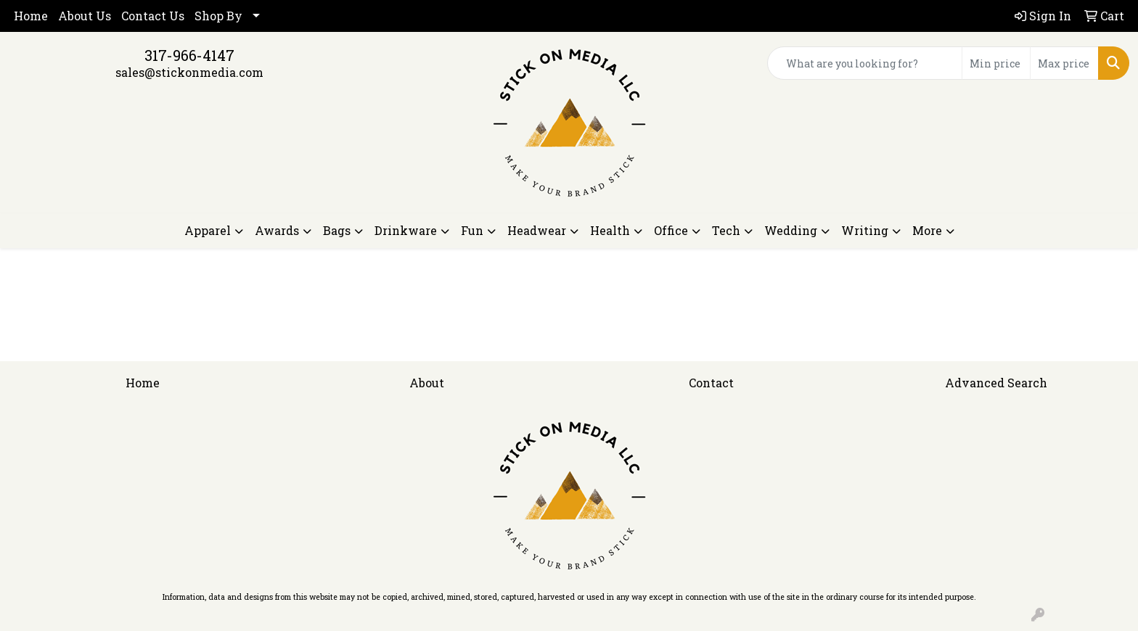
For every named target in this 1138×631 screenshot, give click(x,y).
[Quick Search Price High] (1064, 63)
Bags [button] (337, 230)
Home (31, 15)
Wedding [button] (790, 230)
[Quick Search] (864, 63)
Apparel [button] (207, 230)
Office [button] (671, 230)
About (426, 382)
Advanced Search (996, 382)
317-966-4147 (189, 55)
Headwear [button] (536, 230)
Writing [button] (864, 230)
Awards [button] (277, 230)
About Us (84, 15)
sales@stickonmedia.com (189, 72)
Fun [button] (472, 230)
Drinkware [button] (405, 230)
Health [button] (610, 230)
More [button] (927, 230)
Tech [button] (726, 230)
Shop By (218, 15)
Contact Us (152, 15)
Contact (711, 382)
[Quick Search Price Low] (996, 63)
